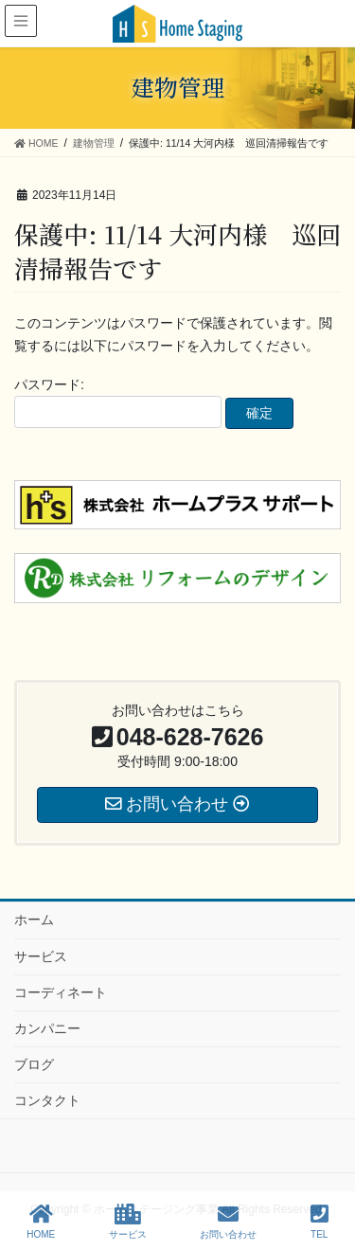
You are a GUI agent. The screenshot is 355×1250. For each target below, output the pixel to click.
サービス (40, 956)
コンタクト (47, 1100)
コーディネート (60, 992)
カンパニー (47, 1028)
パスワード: (118, 402)
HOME (41, 1222)
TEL (319, 1222)
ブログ (34, 1064)
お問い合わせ (228, 1222)
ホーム (34, 919)
